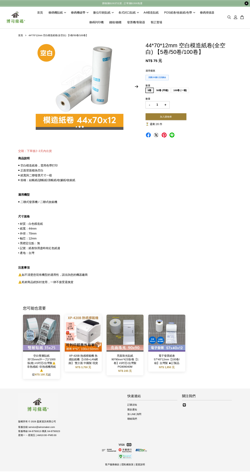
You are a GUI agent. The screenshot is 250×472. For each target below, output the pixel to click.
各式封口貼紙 (128, 13)
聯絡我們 (132, 419)
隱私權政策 (127, 465)
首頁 (40, 13)
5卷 (149, 91)
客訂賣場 (156, 22)
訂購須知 (132, 405)
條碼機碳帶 (79, 13)
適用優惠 (150, 71)
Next (136, 87)
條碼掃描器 (207, 13)
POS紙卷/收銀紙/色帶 (179, 13)
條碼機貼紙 (57, 13)
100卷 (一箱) (180, 91)
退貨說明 (140, 465)
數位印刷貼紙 (103, 13)
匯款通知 (132, 410)
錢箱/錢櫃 (115, 22)
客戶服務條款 (112, 465)
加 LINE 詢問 (134, 414)
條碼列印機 (96, 22)
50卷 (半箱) (162, 91)
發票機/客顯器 (136, 22)
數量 (148, 86)
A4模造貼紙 (151, 13)
